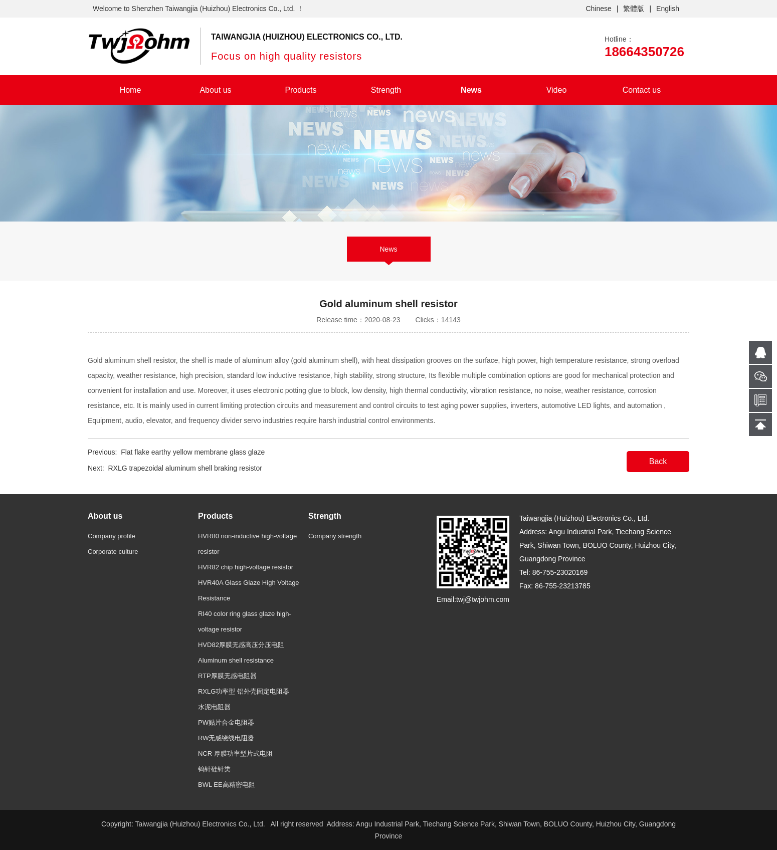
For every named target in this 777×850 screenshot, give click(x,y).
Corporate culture (113, 551)
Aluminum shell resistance (236, 660)
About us (215, 90)
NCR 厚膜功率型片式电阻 (235, 753)
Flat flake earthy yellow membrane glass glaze (193, 452)
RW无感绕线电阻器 (226, 738)
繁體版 (633, 9)
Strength (386, 90)
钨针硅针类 (214, 769)
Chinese (598, 9)
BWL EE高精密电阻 (226, 784)
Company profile (111, 536)
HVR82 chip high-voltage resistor (245, 567)
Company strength (334, 536)
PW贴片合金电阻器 (226, 722)
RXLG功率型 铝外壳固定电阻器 (243, 691)
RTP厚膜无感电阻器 (227, 676)
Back (658, 461)
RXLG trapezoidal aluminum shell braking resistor (185, 468)
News (471, 90)
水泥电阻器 (214, 707)
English (667, 9)
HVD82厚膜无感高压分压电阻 (241, 645)
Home (130, 90)
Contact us (642, 90)
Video (556, 90)
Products (300, 90)
